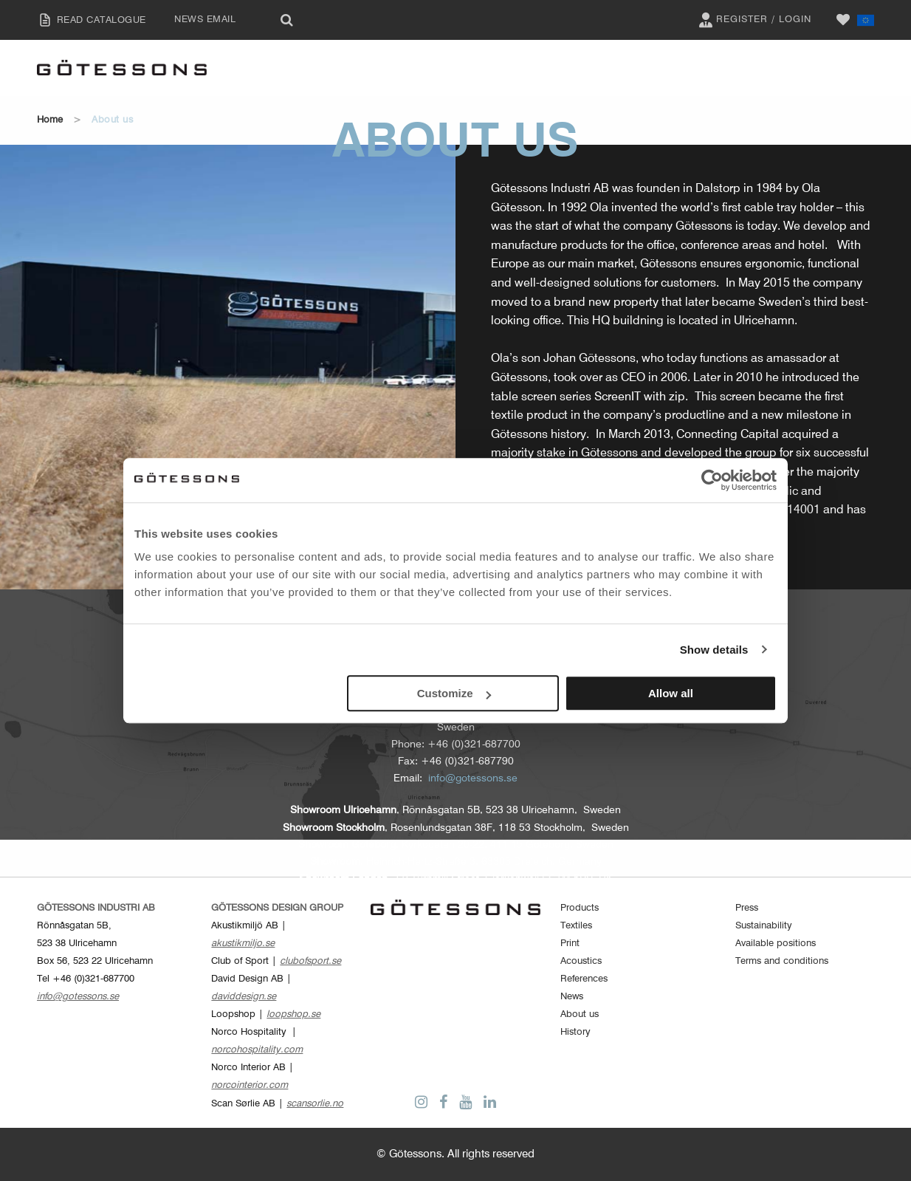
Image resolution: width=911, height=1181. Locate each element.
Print (570, 943)
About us (579, 1014)
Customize (454, 693)
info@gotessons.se (473, 778)
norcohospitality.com (257, 1050)
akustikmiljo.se (243, 943)
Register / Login (753, 20)
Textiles (576, 926)
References (584, 979)
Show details (714, 649)
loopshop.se (293, 1014)
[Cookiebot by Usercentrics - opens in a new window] (712, 480)
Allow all (670, 693)
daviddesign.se (243, 997)
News (571, 997)
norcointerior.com (249, 1085)
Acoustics (581, 961)
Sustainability (763, 926)
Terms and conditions (781, 961)
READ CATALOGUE (87, 20)
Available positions (775, 943)
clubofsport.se (310, 961)
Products (579, 908)
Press (746, 908)
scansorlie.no (314, 1104)
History (575, 1032)
